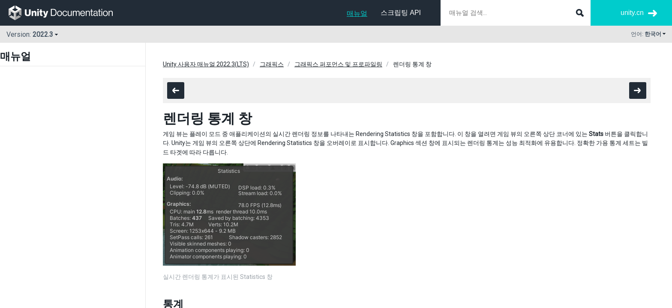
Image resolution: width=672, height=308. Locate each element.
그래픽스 (272, 64)
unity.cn (632, 12)
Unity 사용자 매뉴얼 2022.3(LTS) (206, 64)
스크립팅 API (401, 12)
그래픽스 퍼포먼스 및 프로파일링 (338, 64)
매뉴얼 (357, 13)
